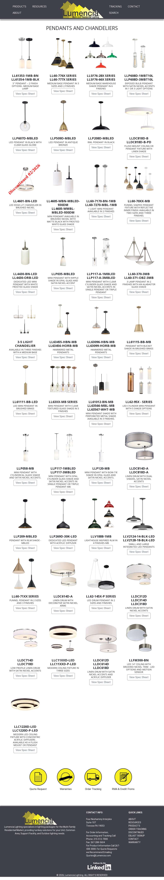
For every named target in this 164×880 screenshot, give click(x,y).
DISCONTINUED (136, 832)
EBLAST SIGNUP (136, 835)
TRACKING (115, 6)
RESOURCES (39, 6)
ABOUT (17, 13)
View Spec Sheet (25, 93)
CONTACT (134, 6)
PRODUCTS (19, 6)
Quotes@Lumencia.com (98, 855)
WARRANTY (134, 842)
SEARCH (114, 13)
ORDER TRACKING (137, 829)
